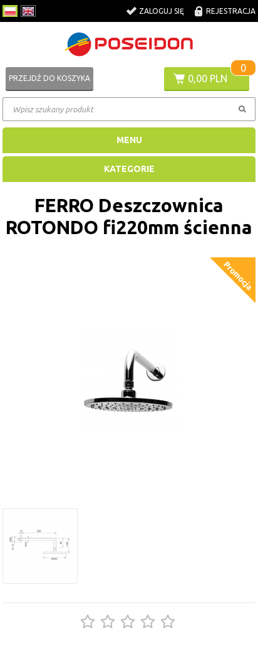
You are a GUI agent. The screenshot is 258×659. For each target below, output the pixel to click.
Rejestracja (230, 11)
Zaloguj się (161, 11)
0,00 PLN (207, 78)
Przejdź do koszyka (49, 78)
